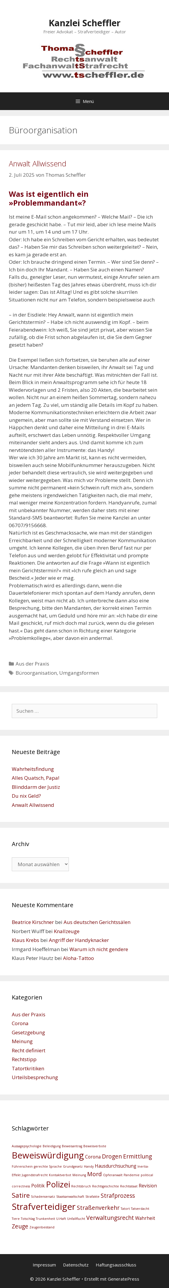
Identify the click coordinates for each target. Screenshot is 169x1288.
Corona (20, 1023)
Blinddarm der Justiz (36, 787)
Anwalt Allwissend (37, 163)
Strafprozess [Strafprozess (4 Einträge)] (118, 1195)
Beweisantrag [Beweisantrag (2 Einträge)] (72, 1146)
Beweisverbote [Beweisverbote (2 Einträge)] (94, 1146)
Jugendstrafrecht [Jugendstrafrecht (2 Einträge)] (35, 1175)
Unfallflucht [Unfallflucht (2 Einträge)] (76, 1219)
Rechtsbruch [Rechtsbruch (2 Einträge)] (81, 1186)
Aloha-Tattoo (78, 958)
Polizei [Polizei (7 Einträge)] (58, 1184)
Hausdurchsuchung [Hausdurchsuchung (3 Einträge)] (115, 1166)
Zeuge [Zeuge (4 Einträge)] (20, 1226)
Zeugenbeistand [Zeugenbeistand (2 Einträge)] (41, 1227)
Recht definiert (28, 1050)
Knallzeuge (66, 931)
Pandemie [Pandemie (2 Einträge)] (132, 1175)
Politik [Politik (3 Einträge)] (38, 1186)
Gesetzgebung (28, 1032)
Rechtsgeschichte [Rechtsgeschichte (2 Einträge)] (105, 1186)
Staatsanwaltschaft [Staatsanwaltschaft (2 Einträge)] (70, 1196)
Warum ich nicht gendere (98, 949)
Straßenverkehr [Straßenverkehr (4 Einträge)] (98, 1208)
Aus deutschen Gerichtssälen (97, 922)
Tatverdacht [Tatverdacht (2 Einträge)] (140, 1209)
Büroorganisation (36, 672)
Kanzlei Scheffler (84, 23)
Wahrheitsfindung (33, 769)
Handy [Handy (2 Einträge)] (89, 1166)
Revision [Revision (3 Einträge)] (148, 1186)
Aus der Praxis (32, 663)
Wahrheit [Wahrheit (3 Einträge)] (145, 1218)
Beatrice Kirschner (33, 922)
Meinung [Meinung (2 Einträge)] (79, 1175)
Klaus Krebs (25, 940)
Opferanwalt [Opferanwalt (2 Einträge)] (112, 1175)
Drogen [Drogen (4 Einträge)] (112, 1156)
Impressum (44, 1265)
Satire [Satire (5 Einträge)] (21, 1195)
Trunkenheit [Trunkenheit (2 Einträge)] (45, 1219)
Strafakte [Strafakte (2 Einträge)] (92, 1196)
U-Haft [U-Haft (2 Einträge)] (61, 1219)
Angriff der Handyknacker (79, 940)
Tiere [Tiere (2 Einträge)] (16, 1219)
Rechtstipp (24, 1059)
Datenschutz (76, 1265)
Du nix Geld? (26, 795)
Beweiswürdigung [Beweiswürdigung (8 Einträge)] (48, 1155)
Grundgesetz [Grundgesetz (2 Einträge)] (73, 1166)
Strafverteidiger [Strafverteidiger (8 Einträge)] (44, 1206)
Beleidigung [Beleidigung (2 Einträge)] (52, 1146)
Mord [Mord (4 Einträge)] (94, 1174)
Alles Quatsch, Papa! (35, 777)
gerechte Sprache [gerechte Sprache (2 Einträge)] (48, 1166)
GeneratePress (123, 1279)
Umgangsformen (79, 672)
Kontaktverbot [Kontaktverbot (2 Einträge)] (60, 1175)
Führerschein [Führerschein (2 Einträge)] (22, 1166)
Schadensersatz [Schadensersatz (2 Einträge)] (43, 1196)
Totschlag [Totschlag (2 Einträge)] (28, 1219)
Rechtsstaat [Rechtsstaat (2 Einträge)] (128, 1186)
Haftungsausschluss (116, 1265)
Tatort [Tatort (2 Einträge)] (125, 1209)
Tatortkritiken (28, 1068)
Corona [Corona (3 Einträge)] (93, 1157)
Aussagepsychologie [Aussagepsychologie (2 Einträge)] (27, 1146)
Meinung (22, 1041)
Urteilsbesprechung (35, 1077)
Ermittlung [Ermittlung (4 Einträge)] (137, 1156)
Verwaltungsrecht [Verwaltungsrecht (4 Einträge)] (110, 1218)
